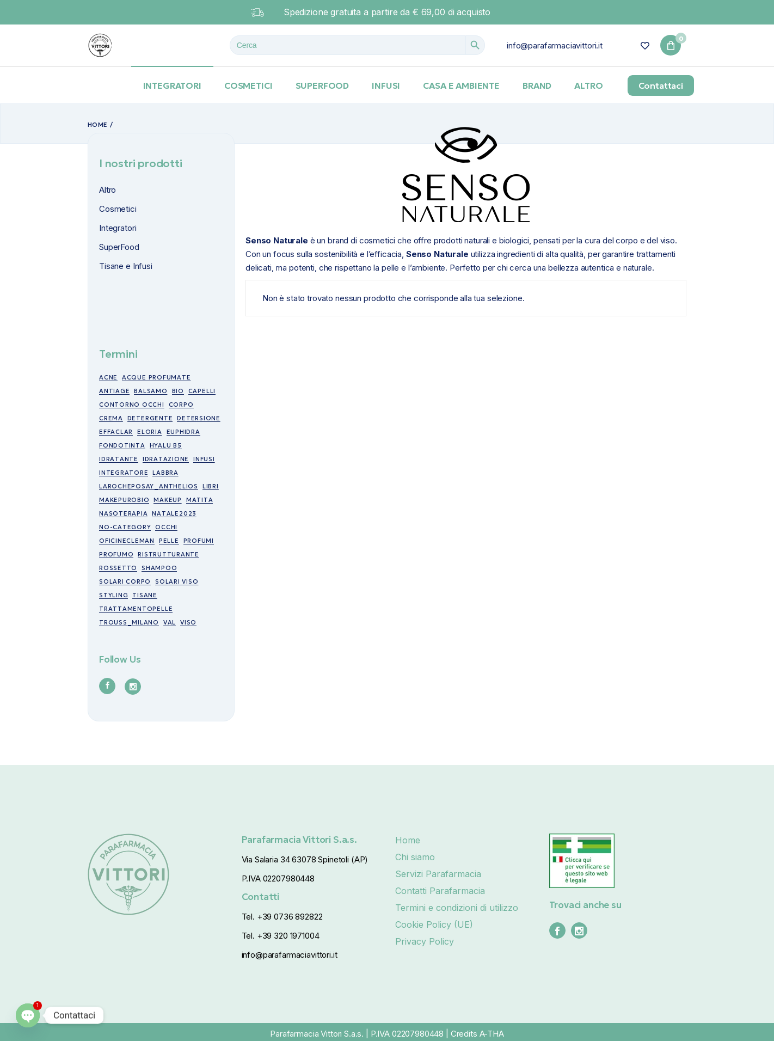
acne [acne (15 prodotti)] (108, 377)
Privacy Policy (424, 941)
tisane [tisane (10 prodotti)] (144, 595)
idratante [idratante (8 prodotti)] (118, 459)
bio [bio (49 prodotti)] (178, 391)
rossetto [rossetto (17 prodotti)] (118, 568)
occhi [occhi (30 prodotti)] (166, 527)
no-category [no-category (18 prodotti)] (125, 527)
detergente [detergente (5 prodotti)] (150, 418)
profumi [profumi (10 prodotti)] (198, 540)
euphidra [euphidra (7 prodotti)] (183, 432)
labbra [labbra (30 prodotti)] (165, 472)
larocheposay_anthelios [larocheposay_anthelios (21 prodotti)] (148, 486)
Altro (107, 190)
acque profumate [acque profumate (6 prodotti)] (156, 377)
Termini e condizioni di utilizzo (456, 907)
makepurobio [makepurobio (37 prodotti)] (124, 500)
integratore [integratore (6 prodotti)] (123, 472)
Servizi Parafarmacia (438, 873)
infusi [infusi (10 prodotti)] (204, 459)
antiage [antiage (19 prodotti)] (114, 391)
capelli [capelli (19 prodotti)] (202, 391)
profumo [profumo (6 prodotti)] (116, 554)
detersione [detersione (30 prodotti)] (198, 418)
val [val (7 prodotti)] (169, 622)
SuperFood (119, 247)
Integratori (117, 228)
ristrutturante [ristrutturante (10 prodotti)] (168, 554)
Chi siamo (415, 857)
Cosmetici (118, 209)
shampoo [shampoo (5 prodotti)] (159, 568)
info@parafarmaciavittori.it (555, 45)
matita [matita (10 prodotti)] (199, 500)
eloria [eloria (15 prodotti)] (149, 432)
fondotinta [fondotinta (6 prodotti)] (122, 445)
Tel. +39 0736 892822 (282, 916)
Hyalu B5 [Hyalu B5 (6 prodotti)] (166, 445)
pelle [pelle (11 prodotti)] (169, 540)
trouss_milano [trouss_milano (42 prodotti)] (129, 622)
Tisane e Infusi (125, 266)
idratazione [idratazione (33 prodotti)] (166, 459)
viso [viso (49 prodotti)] (188, 622)
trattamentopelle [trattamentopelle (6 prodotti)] (136, 609)
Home (407, 840)
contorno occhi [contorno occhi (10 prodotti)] (131, 404)
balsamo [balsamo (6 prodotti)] (150, 391)
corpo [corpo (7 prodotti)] (181, 404)
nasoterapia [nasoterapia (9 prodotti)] (123, 513)
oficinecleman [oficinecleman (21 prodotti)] (127, 540)
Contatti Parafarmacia (440, 890)
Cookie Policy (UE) (434, 924)
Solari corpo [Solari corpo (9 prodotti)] (125, 581)
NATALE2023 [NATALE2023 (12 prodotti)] (174, 513)
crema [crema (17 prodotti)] (111, 418)
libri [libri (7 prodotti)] (210, 486)
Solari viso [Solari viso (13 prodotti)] (176, 581)
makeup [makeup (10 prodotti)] (167, 500)
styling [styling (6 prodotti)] (113, 595)
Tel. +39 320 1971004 (281, 935)
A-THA (492, 1033)
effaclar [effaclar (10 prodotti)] (116, 432)
